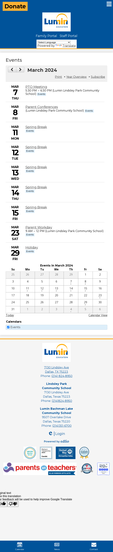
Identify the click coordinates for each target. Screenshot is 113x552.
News (57, 546)
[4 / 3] (57, 309)
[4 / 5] (85, 309)
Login (56, 434)
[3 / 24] (13, 303)
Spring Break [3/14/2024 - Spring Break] (36, 187)
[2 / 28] (57, 275)
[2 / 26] (28, 275)
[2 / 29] (71, 275)
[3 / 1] (85, 275)
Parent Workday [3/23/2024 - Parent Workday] (39, 227)
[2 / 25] (13, 275)
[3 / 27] (57, 303)
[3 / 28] (71, 303)
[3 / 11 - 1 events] (28, 289)
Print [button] (58, 77)
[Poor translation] (13, 504)
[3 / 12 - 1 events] (42, 289)
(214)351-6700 (62, 425)
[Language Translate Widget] (53, 42)
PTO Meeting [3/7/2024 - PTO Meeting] (36, 87)
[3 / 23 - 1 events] (100, 296)
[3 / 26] (42, 303)
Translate (65, 45)
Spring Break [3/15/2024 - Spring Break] (36, 207)
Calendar (19, 546)
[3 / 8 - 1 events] (85, 282)
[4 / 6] (100, 309)
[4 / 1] (28, 309)
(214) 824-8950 (61, 376)
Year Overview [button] (76, 77)
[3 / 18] (28, 296)
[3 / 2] (100, 275)
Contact (94, 546)
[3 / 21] (71, 296)
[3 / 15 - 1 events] (85, 289)
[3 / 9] (100, 282)
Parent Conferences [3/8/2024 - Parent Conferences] (42, 107)
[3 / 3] (13, 282)
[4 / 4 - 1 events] (71, 309)
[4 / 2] (42, 309)
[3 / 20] (57, 296)
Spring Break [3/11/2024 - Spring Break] (36, 127)
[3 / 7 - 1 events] (71, 282)
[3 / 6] (57, 282)
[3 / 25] (28, 303)
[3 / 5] (42, 282)
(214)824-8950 (62, 401)
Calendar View (98, 315)
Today (10, 315)
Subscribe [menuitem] (98, 77)
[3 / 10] (13, 289)
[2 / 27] (42, 275)
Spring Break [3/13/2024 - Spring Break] (36, 167)
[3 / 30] (100, 303)
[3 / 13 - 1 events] (57, 289)
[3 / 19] (42, 296)
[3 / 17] (13, 296)
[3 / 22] (85, 296)
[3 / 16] (100, 289)
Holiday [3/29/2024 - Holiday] (32, 247)
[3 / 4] (28, 282)
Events (15, 327)
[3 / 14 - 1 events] (71, 289)
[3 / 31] (13, 309)
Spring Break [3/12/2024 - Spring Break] (36, 147)
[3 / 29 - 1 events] (85, 303)
